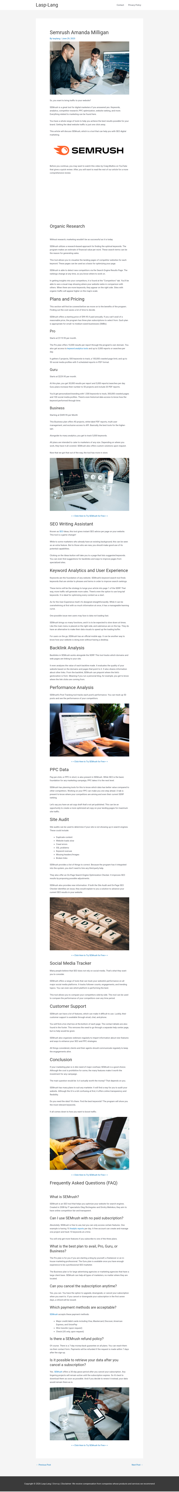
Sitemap (56, 1484)
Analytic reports (77, 1229)
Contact (120, 5)
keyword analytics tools (78, 348)
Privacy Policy (134, 5)
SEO (61, 531)
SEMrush (54, 1314)
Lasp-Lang (47, 5)
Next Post (137, 1465)
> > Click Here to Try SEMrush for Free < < (89, 516)
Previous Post (44, 1465)
